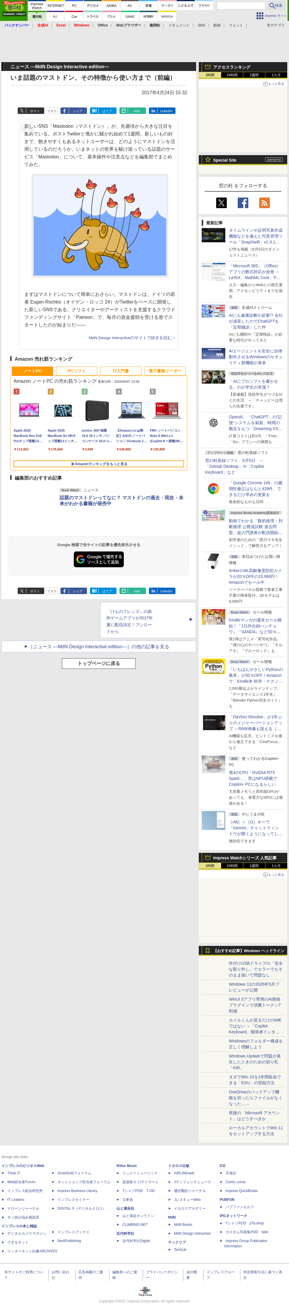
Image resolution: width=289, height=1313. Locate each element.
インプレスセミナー (73, 1200)
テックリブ (177, 1242)
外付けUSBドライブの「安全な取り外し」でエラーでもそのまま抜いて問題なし (256, 969)
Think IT (13, 1173)
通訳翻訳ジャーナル (190, 1191)
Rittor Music (126, 1166)
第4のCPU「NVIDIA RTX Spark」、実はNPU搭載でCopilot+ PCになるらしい (253, 778)
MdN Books (183, 1225)
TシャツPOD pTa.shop (245, 1223)
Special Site (225, 160)
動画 (217, 25)
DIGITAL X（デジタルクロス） (82, 1208)
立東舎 (127, 1200)
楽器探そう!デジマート (140, 1182)
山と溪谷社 (125, 1208)
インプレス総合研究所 (25, 1191)
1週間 (254, 75)
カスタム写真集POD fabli (247, 1232)
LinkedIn (166, 111)
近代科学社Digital (136, 1241)
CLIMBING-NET (135, 1225)
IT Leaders (15, 1200)
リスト (52, 111)
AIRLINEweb (184, 1173)
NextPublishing (69, 1241)
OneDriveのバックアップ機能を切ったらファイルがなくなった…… (256, 1098)
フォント (236, 25)
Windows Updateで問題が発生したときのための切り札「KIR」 (255, 1062)
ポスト (35, 111)
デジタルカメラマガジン (26, 1233)
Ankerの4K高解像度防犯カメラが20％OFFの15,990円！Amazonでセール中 (255, 576)
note (137, 111)
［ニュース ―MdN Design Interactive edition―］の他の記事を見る (98, 646)
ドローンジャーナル (23, 1208)
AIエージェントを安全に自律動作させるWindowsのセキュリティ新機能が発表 (256, 357)
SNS (201, 25)
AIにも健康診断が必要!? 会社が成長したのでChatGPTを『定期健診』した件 (256, 321)
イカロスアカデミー (190, 1208)
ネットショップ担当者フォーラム (84, 1182)
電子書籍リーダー (165, 371)
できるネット (18, 1242)
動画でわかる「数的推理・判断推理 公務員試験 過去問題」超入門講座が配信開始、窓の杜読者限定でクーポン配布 (256, 532)
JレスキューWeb (187, 1200)
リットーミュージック (140, 1173)
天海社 (231, 1173)
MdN (172, 1217)
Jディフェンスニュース (192, 1182)
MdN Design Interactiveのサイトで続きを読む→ (132, 338)
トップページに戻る (99, 663)
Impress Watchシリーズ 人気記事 (245, 858)
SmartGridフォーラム (74, 1173)
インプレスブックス (73, 1232)
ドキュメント (179, 25)
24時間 (231, 75)
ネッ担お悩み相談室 (23, 1217)
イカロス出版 (178, 1166)
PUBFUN (227, 1200)
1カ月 (276, 75)
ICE (223, 1166)
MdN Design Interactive (192, 1233)
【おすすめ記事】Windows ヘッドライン (248, 951)
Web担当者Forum (21, 1182)
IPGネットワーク (233, 1216)
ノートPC (32, 371)
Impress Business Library (77, 1191)
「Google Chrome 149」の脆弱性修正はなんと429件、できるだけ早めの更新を (256, 488)
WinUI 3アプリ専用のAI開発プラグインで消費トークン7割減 (255, 1005)
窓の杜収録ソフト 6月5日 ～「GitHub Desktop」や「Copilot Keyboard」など (234, 466)
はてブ (107, 111)
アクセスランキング (231, 67)
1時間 (210, 75)
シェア (78, 111)
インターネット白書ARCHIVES (32, 1251)
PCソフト (77, 371)
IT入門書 (121, 371)
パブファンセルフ (240, 1207)
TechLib (180, 1250)
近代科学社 (125, 1233)
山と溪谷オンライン (138, 1216)
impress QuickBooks (242, 1191)
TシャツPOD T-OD (138, 1191)
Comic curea (235, 1182)
